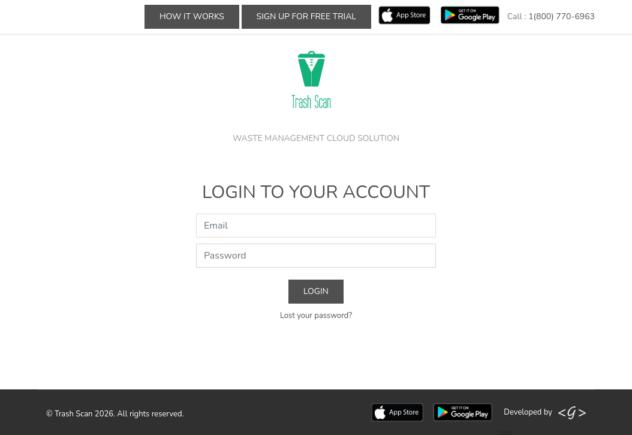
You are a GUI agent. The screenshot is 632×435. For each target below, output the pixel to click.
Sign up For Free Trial (306, 16)
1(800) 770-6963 (561, 16)
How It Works (191, 16)
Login (316, 291)
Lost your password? (316, 315)
